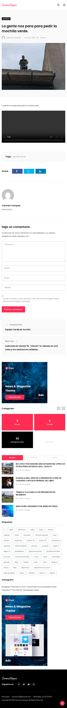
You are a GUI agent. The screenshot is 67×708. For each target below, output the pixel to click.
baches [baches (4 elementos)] (50, 530)
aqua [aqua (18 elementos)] (41, 530)
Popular (33, 458)
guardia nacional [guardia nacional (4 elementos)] (35, 551)
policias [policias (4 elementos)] (7, 562)
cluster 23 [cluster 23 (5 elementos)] (42, 540)
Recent (12, 458)
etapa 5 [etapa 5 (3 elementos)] (55, 546)
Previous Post (13, 324)
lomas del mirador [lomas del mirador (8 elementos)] (22, 557)
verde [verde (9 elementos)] (21, 573)
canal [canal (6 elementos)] (16, 535)
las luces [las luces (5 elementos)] (7, 557)
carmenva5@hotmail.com (21, 697)
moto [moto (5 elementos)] (45, 557)
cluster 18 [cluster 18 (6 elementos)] (30, 540)
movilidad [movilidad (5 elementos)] (56, 557)
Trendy (54, 458)
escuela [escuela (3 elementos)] (45, 546)
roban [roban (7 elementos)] (35, 562)
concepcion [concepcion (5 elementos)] (55, 540)
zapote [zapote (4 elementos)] (52, 573)
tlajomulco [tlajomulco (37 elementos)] (25, 567)
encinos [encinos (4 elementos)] (34, 546)
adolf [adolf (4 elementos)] (11, 530)
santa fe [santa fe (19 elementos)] (54, 562)
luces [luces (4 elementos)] (36, 557)
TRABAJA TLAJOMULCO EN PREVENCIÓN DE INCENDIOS (35, 493)
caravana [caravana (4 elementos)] (27, 535)
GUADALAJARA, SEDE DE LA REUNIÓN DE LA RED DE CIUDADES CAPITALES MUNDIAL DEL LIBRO (38, 479)
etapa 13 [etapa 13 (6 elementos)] (7, 551)
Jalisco (6, 19)
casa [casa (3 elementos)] (54, 535)
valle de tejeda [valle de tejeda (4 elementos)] (9, 573)
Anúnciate (5, 697)
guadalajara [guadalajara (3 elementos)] (19, 551)
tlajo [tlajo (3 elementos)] (15, 567)
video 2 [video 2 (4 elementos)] (42, 573)
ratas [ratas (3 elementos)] (16, 562)
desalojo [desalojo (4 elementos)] (7, 546)
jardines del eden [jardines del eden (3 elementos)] (53, 551)
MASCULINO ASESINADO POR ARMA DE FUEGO (37, 506)
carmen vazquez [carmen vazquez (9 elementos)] (41, 535)
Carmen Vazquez (11, 205)
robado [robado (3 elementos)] (26, 562)
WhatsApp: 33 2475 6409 (42, 697)
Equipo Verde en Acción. (18, 329)
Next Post (11, 341)
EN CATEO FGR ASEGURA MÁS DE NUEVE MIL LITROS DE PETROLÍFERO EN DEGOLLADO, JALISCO (40, 465)
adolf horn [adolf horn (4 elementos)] (22, 530)
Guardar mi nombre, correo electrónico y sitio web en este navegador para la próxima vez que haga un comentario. (31, 300)
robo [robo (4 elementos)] (44, 562)
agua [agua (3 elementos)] (32, 530)
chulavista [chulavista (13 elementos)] (18, 540)
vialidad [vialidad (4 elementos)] (31, 573)
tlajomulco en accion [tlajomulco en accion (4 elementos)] (42, 567)
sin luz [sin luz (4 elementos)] (6, 567)
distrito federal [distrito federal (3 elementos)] (21, 546)
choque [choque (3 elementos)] (6, 540)
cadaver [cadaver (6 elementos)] (7, 535)
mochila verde (19, 156)
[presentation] (58, 408)
